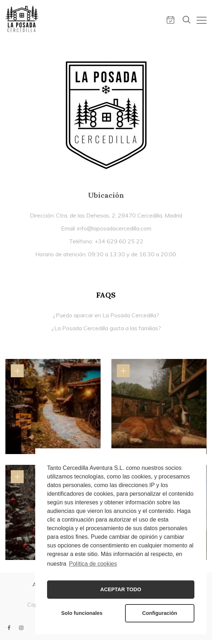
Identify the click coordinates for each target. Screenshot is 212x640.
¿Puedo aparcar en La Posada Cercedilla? (106, 315)
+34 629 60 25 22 (119, 241)
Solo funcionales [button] (81, 613)
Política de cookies (93, 564)
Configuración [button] (160, 613)
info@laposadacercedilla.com (114, 228)
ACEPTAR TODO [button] (120, 589)
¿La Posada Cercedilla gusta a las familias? (106, 328)
